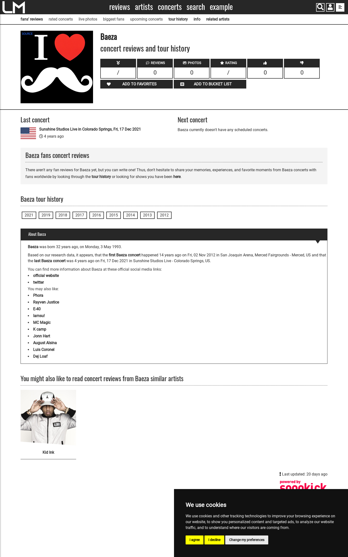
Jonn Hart (41, 336)
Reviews (119, 6)
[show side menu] (340, 7)
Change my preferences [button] (246, 540)
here (177, 176)
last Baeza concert (49, 261)
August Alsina (45, 343)
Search (196, 6)
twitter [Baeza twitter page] (38, 282)
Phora (38, 295)
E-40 (37, 309)
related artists (217, 19)
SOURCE (27, 34)
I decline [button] (214, 540)
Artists (144, 6)
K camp (39, 329)
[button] (330, 8)
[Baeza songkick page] (303, 487)
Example (221, 6)
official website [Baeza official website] (46, 275)
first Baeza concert (124, 255)
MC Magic (42, 322)
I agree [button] (194, 540)
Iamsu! (39, 315)
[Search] (320, 7)
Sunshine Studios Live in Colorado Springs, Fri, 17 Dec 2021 (90, 129)
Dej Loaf (40, 356)
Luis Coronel (43, 349)
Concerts (170, 6)
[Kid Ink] (48, 418)
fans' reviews (32, 19)
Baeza (108, 36)
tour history (178, 19)
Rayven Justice (46, 302)
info (197, 19)
